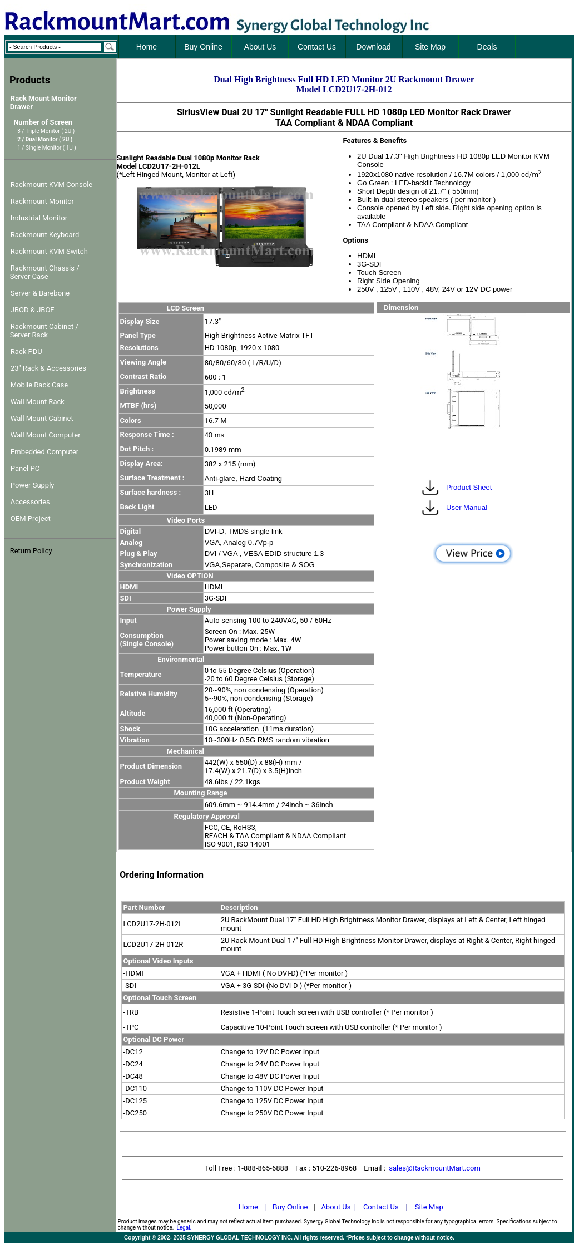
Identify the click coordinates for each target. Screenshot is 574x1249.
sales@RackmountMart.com (435, 1168)
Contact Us (381, 1207)
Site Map (429, 1207)
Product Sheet (468, 487)
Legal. (183, 1228)
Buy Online (290, 1207)
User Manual (465, 507)
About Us (335, 1207)
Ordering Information (162, 874)
